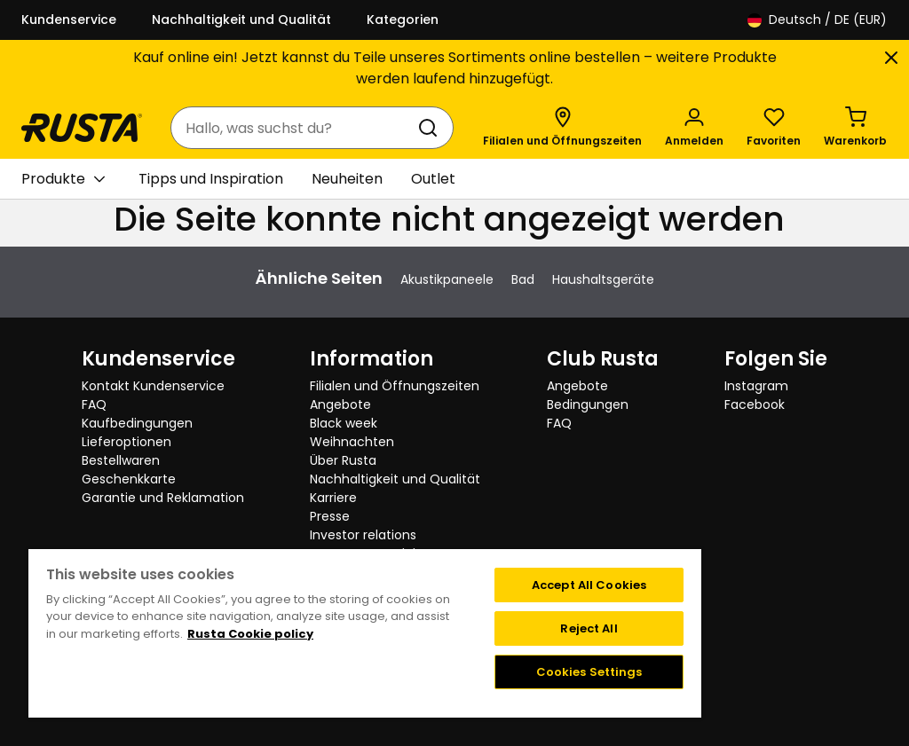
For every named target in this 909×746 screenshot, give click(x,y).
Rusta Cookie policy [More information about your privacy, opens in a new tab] (250, 633)
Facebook (754, 404)
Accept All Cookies (589, 585)
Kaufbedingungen (137, 423)
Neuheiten (347, 179)
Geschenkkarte (129, 479)
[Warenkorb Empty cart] (855, 127)
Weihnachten (352, 442)
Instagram (756, 386)
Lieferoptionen (126, 442)
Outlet (433, 179)
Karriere (333, 497)
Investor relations (363, 535)
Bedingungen (587, 404)
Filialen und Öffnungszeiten (394, 386)
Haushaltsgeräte (603, 279)
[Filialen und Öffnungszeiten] (562, 127)
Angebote (340, 404)
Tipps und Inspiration (210, 179)
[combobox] (294, 127)
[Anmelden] (694, 127)
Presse (330, 516)
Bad (522, 279)
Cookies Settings (589, 672)
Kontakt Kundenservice (153, 386)
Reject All (588, 628)
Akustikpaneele (447, 279)
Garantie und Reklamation (163, 497)
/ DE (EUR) (817, 20)
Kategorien (403, 19)
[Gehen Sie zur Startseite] (81, 128)
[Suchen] (431, 127)
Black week (343, 423)
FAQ (94, 404)
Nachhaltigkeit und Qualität (241, 19)
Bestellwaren (121, 460)
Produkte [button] (63, 179)
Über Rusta (343, 460)
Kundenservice (68, 19)
